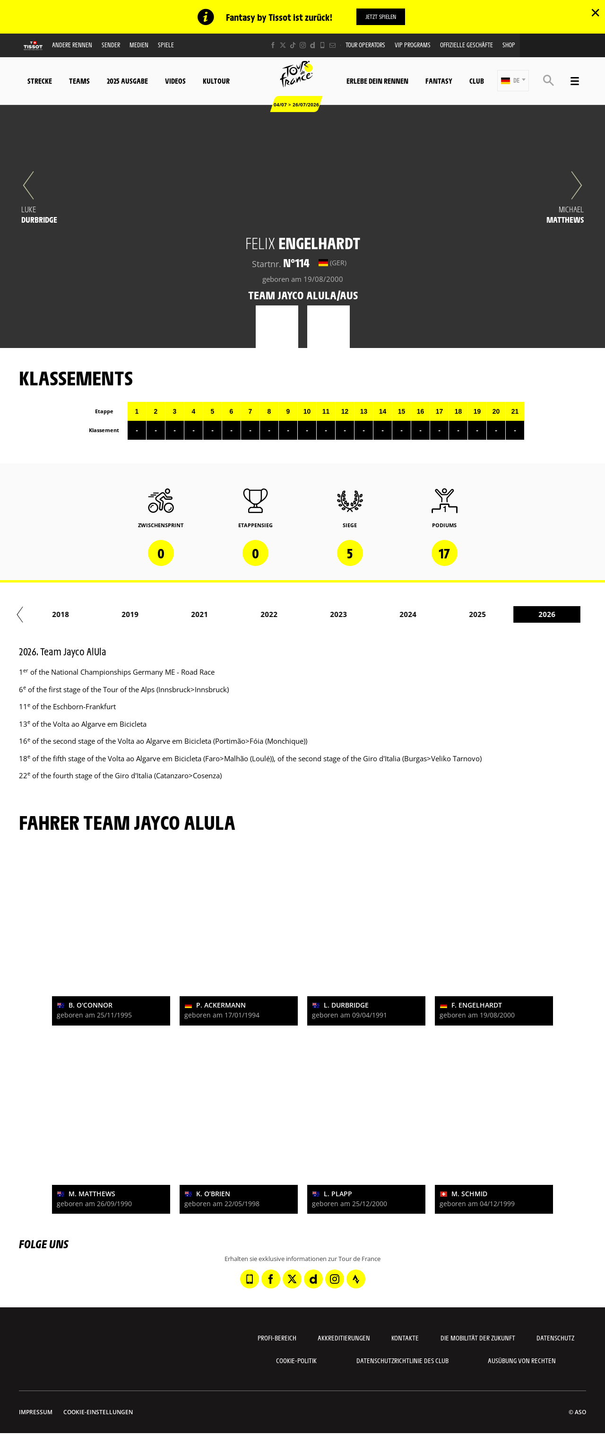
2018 (82, 614)
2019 (152, 614)
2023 (360, 614)
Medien (139, 45)
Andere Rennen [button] (72, 45)
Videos (175, 80)
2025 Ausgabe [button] (127, 80)
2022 (291, 614)
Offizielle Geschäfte (466, 45)
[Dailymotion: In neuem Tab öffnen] (313, 46)
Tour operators (365, 45)
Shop (508, 45)
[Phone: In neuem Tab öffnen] (323, 46)
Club (476, 80)
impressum (35, 1413)
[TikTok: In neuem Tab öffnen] (293, 46)
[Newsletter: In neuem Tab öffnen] (332, 46)
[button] (513, 81)
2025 (499, 614)
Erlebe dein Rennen (377, 80)
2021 (221, 614)
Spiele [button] (166, 45)
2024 (430, 614)
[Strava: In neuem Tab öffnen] (355, 1279)
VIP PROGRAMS (413, 45)
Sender (111, 45)
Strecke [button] (39, 80)
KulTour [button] (216, 80)
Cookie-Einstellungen (98, 1413)
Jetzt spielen (380, 16)
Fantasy (438, 80)
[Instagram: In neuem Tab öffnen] (303, 46)
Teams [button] (79, 80)
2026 (569, 614)
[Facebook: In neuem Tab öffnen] (273, 46)
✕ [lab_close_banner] (595, 12)
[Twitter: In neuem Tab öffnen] (283, 46)
